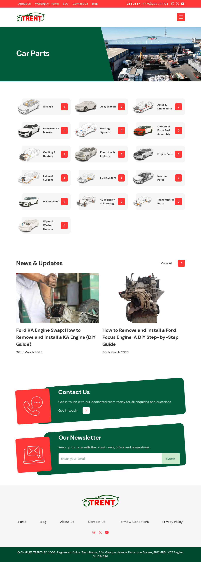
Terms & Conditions (134, 522)
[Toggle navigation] (181, 17)
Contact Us (80, 4)
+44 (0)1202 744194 (154, 4)
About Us (24, 4)
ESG (65, 4)
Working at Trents (47, 4)
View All (166, 263)
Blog (95, 4)
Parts (22, 522)
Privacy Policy (172, 522)
